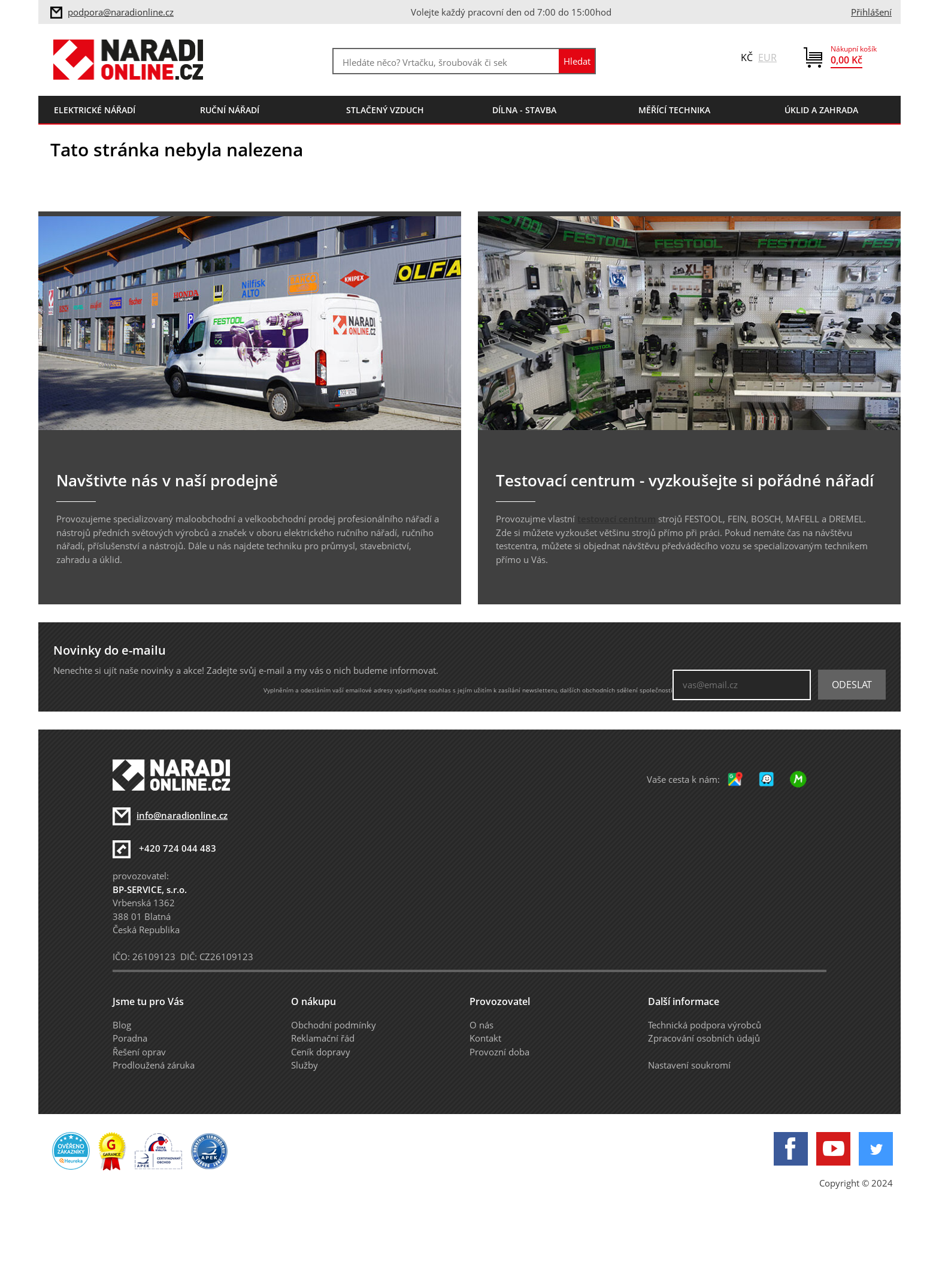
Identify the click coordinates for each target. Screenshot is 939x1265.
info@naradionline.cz (182, 815)
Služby (304, 1065)
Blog (122, 1025)
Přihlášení (871, 12)
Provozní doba (499, 1052)
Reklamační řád (323, 1038)
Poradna (130, 1038)
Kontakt (485, 1038)
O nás (481, 1025)
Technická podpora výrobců (704, 1025)
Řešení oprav (139, 1052)
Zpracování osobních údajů (704, 1038)
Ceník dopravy (320, 1052)
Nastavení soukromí (689, 1065)
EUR (767, 57)
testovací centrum (616, 519)
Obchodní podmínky (333, 1025)
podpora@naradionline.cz (121, 12)
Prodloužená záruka (154, 1065)
